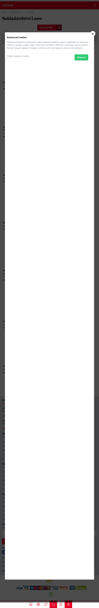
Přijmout (81, 316)
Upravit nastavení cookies (18, 314)
